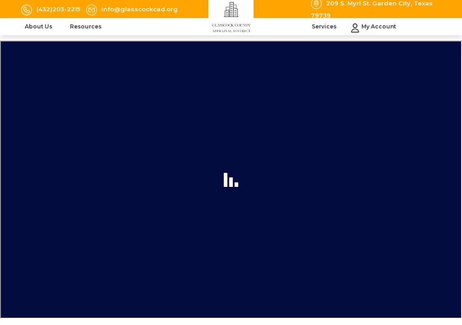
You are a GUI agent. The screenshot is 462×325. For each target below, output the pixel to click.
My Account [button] (378, 26)
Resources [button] (86, 26)
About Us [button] (39, 26)
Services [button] (325, 26)
